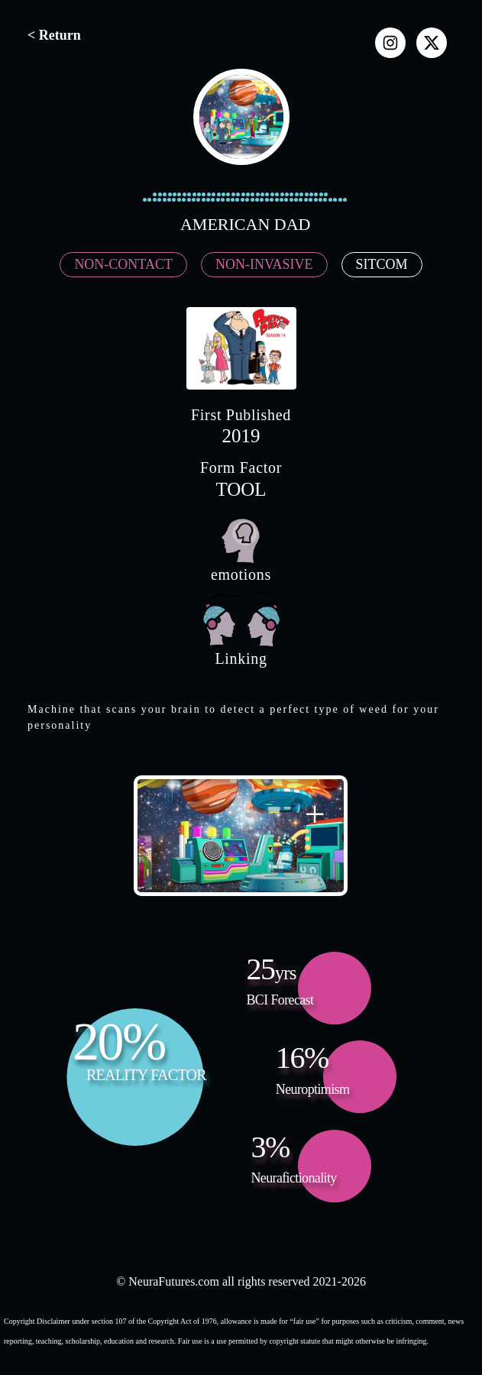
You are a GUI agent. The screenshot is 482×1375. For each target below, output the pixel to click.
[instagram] (390, 43)
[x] (431, 43)
